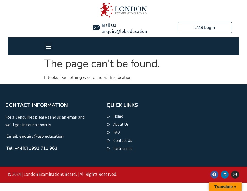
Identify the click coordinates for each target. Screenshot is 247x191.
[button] (48, 46)
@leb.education (131, 31)
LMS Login (204, 28)
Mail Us (109, 25)
